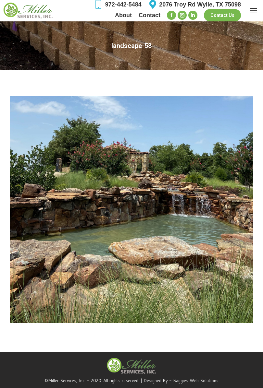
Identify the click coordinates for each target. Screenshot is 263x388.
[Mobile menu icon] (253, 11)
